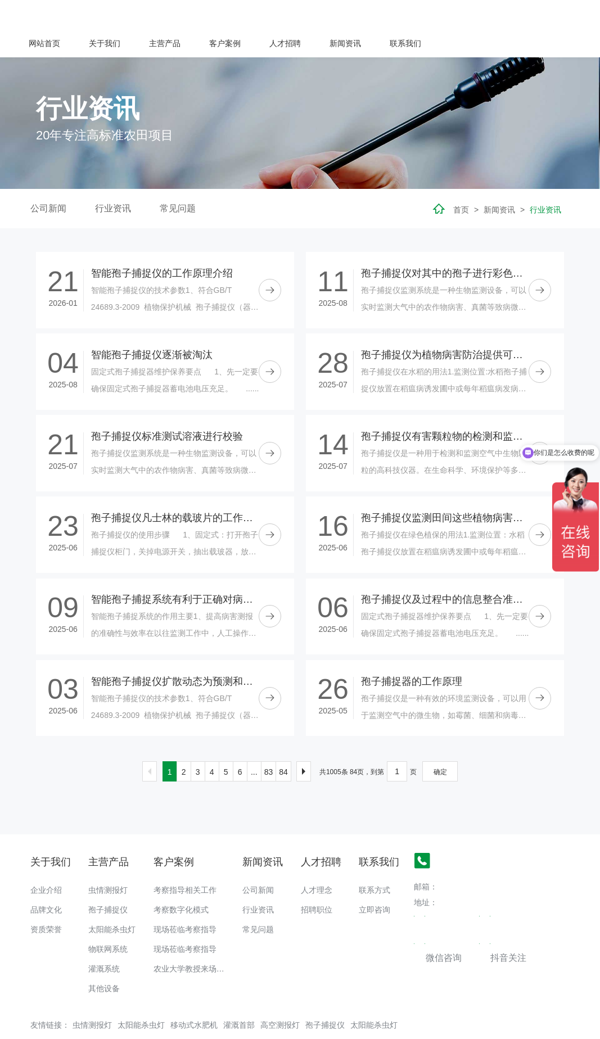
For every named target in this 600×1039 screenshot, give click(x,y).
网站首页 (194, 14)
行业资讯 (113, 179)
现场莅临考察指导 (185, 900)
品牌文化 (46, 881)
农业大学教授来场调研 (193, 940)
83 (268, 743)
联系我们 (555, 14)
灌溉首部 (239, 996)
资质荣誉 (46, 900)
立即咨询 (374, 881)
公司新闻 (48, 179)
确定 (440, 743)
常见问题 (178, 179)
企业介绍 (46, 861)
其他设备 (104, 959)
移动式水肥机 (194, 996)
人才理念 (316, 861)
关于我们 (254, 14)
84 (283, 743)
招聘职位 (316, 881)
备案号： (93, 1024)
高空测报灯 (280, 996)
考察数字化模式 (181, 881)
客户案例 (375, 14)
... (254, 743)
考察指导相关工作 (185, 861)
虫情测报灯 (108, 861)
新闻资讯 (495, 14)
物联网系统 (108, 920)
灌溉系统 (104, 940)
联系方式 (374, 861)
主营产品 (315, 14)
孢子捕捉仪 (108, 881)
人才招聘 (435, 14)
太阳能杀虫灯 (112, 900)
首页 (461, 181)
